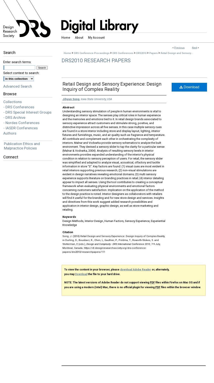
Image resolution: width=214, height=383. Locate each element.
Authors (9, 133)
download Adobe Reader (135, 269)
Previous (179, 47)
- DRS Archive (14, 117)
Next (194, 47)
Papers (153, 53)
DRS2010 (141, 53)
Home (67, 53)
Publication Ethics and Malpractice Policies (22, 146)
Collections (12, 102)
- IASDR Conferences (20, 128)
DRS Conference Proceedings (92, 53)
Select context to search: (21, 73)
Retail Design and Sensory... (177, 53)
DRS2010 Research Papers (96, 60)
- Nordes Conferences (21, 123)
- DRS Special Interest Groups (27, 112)
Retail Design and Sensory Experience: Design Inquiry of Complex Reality (112, 86)
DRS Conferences (123, 53)
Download (189, 87)
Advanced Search (17, 86)
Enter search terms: (17, 62)
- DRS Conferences (18, 107)
